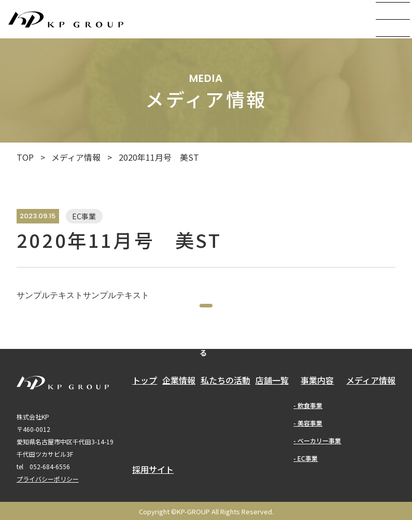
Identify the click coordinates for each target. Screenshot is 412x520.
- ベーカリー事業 (317, 467)
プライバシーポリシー (48, 506)
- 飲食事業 (307, 432)
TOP (25, 157)
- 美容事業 (307, 450)
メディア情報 (76, 157)
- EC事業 (305, 485)
